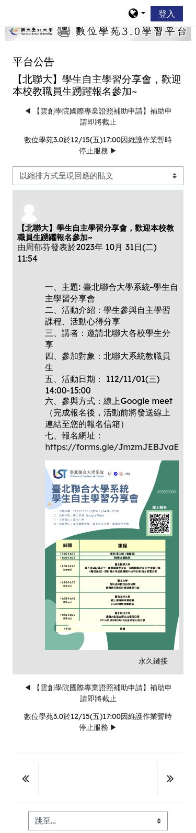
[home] (98, 31)
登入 (166, 13)
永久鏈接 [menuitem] (153, 661)
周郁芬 (38, 247)
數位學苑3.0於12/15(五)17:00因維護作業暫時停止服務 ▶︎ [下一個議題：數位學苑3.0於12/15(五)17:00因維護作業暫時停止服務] (98, 145)
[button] (136, 13)
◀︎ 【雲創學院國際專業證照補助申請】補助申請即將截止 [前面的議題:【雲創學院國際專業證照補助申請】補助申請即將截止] (98, 116)
